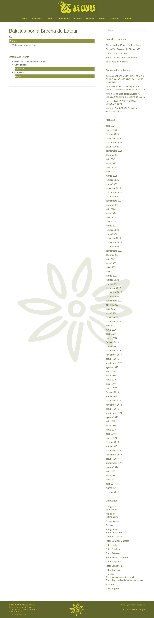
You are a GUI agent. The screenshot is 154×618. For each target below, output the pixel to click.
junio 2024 (111, 213)
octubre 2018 (112, 408)
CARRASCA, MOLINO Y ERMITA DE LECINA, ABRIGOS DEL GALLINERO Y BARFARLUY (125, 79)
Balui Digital (140, 609)
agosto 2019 (112, 367)
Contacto (127, 18)
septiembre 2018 (114, 413)
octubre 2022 (112, 296)
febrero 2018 (112, 442)
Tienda (49, 18)
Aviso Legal (125, 605)
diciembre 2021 (113, 317)
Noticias (90, 18)
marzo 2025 (111, 175)
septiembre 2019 (114, 363)
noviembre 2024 (114, 192)
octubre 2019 (112, 358)
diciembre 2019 (113, 350)
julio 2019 (110, 371)
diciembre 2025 (113, 138)
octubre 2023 (112, 246)
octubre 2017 (112, 458)
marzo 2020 (111, 338)
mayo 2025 (111, 167)
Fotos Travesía (113, 569)
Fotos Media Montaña (117, 557)
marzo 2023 (111, 275)
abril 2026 (111, 125)
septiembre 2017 (114, 462)
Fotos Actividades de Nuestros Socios (124, 580)
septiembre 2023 (114, 250)
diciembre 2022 (113, 288)
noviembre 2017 (114, 454)
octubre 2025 (112, 146)
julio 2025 (110, 159)
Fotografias (111, 529)
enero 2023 (111, 284)
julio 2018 (110, 421)
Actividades (64, 18)
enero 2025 (111, 184)
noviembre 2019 (114, 354)
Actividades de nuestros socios (121, 577)
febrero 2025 (112, 179)
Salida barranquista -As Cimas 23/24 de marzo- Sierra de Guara (125, 88)
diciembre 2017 (113, 450)
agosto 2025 (112, 154)
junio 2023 (111, 263)
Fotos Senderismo (115, 565)
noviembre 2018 (114, 404)
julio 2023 (110, 259)
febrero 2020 (112, 342)
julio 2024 (110, 209)
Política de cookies (138, 605)
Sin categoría (112, 588)
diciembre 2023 (113, 238)
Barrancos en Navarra (117, 61)
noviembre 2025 (114, 142)
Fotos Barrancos (114, 536)
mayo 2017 (111, 479)
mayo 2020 (111, 329)
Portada (110, 584)
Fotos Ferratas (113, 553)
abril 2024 (111, 221)
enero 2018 (111, 446)
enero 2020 (111, 346)
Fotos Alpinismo (114, 532)
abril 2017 (111, 483)
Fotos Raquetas (113, 561)
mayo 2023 (111, 267)
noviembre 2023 (114, 242)
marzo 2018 (111, 438)
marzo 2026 (111, 130)
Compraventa (112, 521)
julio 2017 (110, 471)
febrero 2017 (112, 492)
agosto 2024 (112, 205)
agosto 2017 (112, 467)
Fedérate (113, 18)
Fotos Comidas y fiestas (117, 540)
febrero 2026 (112, 134)
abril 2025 (111, 171)
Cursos (78, 18)
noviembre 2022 (114, 292)
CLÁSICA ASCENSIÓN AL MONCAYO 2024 (121, 103)
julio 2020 (110, 325)
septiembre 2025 (114, 150)
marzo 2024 (111, 225)
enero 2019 (111, 396)
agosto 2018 (112, 417)
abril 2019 (111, 383)
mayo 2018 (111, 429)
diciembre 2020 (113, 321)
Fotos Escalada (113, 549)
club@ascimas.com (21, 614)
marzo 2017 (111, 487)
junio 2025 (111, 163)
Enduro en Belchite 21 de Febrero (122, 57)
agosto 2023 (112, 254)
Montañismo (112, 516)
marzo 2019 (111, 388)
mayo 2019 (111, 379)
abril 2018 (111, 433)
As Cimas (37, 18)
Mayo (18, 76)
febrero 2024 (112, 229)
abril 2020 (111, 333)
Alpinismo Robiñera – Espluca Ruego (124, 45)
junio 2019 (111, 375)
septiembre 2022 (114, 300)
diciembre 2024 (113, 188)
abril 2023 (111, 271)
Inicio (24, 18)
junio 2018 (111, 425)
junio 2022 (111, 313)
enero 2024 (111, 234)
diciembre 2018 (113, 400)
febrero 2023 (112, 279)
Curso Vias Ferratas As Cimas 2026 (123, 49)
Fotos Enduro (112, 545)
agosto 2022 (112, 304)
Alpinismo (20, 68)
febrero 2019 (112, 392)
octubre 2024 (112, 196)
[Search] (125, 30)
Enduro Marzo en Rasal (117, 53)
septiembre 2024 (114, 200)
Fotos (102, 18)
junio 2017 (111, 475)
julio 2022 (110, 308)
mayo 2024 (111, 217)
